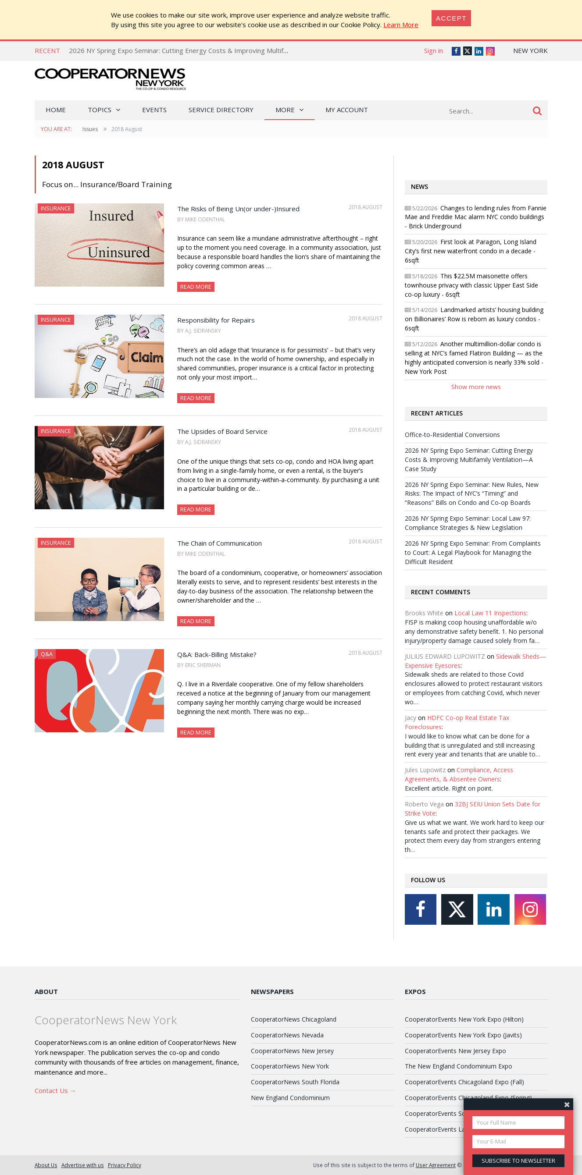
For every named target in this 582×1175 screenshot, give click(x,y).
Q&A (47, 654)
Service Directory (221, 109)
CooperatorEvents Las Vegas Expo (454, 1129)
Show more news (476, 387)
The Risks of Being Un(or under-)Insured (238, 208)
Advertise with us (82, 1164)
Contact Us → (55, 1090)
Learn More (400, 24)
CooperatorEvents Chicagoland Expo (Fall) (464, 1082)
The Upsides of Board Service (222, 431)
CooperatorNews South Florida (295, 1082)
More (285, 109)
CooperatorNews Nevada (287, 1035)
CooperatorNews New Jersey (292, 1051)
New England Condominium (290, 1097)
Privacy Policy (124, 1164)
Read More (195, 287)
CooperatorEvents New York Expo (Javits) (463, 1035)
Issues (90, 129)
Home (56, 109)
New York (530, 50)
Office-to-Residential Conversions (452, 434)
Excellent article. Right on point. (449, 788)
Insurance (56, 208)
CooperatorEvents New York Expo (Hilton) (464, 1019)
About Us (46, 1164)
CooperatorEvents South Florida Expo (458, 1113)
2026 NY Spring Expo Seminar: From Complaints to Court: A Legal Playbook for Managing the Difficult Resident (473, 552)
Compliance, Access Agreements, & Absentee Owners (459, 774)
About (46, 991)
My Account (346, 109)
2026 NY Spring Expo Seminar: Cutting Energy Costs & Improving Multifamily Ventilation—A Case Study (223, 50)
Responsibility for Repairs (216, 320)
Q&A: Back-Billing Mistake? (217, 654)
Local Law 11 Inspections (490, 613)
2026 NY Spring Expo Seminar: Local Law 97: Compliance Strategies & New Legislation (468, 523)
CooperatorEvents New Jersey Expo (455, 1051)
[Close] (451, 18)
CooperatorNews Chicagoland (293, 1019)
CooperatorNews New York (290, 1066)
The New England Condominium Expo (458, 1066)
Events (154, 109)
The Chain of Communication (219, 543)
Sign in (433, 50)
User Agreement (436, 1164)
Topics (99, 109)
